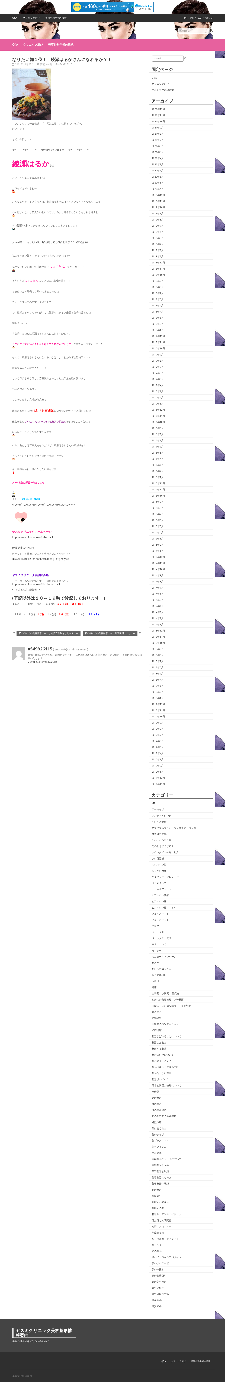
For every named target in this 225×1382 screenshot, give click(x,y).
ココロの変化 (159, 834)
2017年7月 (158, 366)
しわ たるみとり (161, 840)
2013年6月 (158, 667)
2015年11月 (158, 489)
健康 (154, 987)
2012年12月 (158, 704)
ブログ (155, 926)
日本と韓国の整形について (166, 1085)
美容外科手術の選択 (56, 17)
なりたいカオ (159, 870)
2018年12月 (158, 262)
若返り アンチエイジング (166, 1214)
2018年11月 (158, 268)
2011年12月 (158, 777)
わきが (155, 962)
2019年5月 (158, 238)
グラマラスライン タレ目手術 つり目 (174, 827)
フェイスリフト (160, 913)
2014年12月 (158, 557)
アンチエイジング (161, 815)
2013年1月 (158, 698)
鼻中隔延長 (158, 1287)
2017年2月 (158, 397)
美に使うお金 (159, 1128)
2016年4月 (158, 458)
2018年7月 (158, 293)
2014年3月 (158, 612)
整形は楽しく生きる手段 (165, 1067)
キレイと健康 (159, 821)
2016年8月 (158, 434)
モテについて (159, 944)
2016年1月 (158, 477)
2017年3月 (158, 391)
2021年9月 (158, 127)
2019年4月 (158, 244)
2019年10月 (158, 207)
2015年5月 (158, 526)
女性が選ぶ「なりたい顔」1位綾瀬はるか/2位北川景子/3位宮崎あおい (50, 242)
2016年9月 (158, 428)
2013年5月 (158, 673)
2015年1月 (158, 550)
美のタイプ (158, 1134)
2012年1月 (158, 771)
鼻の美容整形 (159, 1281)
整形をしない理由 (161, 1073)
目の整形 (157, 1103)
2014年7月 (158, 587)
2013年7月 (158, 661)
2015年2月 (158, 544)
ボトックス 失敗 (161, 938)
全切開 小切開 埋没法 (165, 993)
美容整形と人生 (160, 1165)
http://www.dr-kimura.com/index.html (32, 537)
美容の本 (157, 1153)
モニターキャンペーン (164, 956)
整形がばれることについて (166, 1036)
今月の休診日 (159, 975)
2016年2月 (158, 471)
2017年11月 (158, 342)
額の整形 (157, 1251)
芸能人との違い (160, 1202)
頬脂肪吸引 (158, 1232)
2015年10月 (158, 495)
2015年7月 (158, 514)
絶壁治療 (157, 1122)
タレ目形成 (158, 858)
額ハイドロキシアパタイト (166, 1257)
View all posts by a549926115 (44, 662)
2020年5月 (158, 182)
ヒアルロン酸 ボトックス (166, 907)
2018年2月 (158, 323)
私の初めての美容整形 (164, 1116)
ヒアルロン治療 (160, 895)
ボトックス (158, 932)
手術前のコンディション (165, 1024)
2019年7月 (158, 225)
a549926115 (65, 64)
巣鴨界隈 (157, 1018)
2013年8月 (158, 655)
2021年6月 (158, 146)
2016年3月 (158, 465)
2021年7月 (158, 139)
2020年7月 (158, 170)
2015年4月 (158, 532)
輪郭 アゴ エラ (161, 1226)
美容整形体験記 (160, 1183)
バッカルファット (161, 889)
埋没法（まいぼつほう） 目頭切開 (171, 1005)
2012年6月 (158, 741)
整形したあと (159, 1042)
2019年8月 (158, 219)
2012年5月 (158, 747)
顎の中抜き (158, 1269)
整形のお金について (163, 1054)
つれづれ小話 (159, 864)
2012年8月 (158, 728)
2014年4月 (158, 606)
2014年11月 (158, 563)
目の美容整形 (159, 1110)
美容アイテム (159, 1146)
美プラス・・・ (160, 1140)
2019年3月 (158, 250)
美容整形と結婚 (160, 1171)
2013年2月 (158, 692)
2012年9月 (158, 722)
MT (153, 803)
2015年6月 (158, 520)
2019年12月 (158, 195)
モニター (157, 950)
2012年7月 (158, 735)
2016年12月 (158, 409)
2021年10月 (158, 121)
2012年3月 (158, 759)
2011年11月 (158, 784)
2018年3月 (158, 317)
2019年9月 (158, 213)
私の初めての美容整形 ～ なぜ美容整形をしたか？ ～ (48, 633)
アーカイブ (158, 809)
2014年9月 (158, 575)
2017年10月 (158, 348)
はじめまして (159, 883)
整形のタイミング (161, 1061)
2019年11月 (158, 201)
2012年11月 (158, 710)
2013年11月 (158, 636)
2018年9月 (158, 281)
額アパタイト (159, 1245)
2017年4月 (158, 385)
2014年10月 (158, 569)
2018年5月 (158, 305)
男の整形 (157, 1097)
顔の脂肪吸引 (159, 1275)
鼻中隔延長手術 (160, 1294)
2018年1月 (158, 330)
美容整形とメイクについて (166, 1159)
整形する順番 (159, 1048)
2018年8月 (158, 287)
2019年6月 (158, 231)
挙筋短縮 (157, 1030)
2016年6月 (158, 446)
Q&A (14, 17)
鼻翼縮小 (157, 1306)
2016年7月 (158, 440)
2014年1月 (158, 624)
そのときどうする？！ (164, 846)
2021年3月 (158, 164)
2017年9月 (158, 354)
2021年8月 (158, 133)
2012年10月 (158, 716)
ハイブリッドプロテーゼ (165, 876)
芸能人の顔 (46, 64)
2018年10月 (158, 274)
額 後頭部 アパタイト (165, 1238)
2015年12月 (158, 483)
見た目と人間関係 (161, 1220)
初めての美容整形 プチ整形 (168, 999)
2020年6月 (158, 176)
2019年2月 (158, 256)
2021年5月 (158, 152)
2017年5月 (158, 379)
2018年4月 (158, 311)
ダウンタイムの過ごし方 (165, 852)
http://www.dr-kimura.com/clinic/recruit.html (36, 584)
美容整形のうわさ (161, 1177)
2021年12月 (158, 109)
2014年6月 (158, 593)
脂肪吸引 (157, 1195)
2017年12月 (158, 336)
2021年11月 (158, 115)
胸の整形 (157, 1189)
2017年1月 (158, 403)
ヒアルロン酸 (159, 901)
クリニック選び (31, 17)
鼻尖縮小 (157, 1300)
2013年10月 (158, 642)
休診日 (155, 981)
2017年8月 (158, 360)
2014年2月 (158, 618)
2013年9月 (158, 649)
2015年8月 (158, 508)
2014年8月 (158, 581)
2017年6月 (158, 373)
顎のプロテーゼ (160, 1263)
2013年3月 (158, 685)
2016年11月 (158, 416)
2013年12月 (158, 630)
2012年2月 (158, 765)
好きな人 (157, 1011)
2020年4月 (158, 189)
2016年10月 (158, 422)
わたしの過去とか (161, 968)
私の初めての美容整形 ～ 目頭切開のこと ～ (110, 633)
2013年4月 (158, 679)
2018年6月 (158, 299)
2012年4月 (158, 753)
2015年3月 (158, 538)
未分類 (155, 1091)
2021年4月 (158, 158)
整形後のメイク (160, 1079)
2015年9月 (158, 501)
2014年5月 (158, 600)
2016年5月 (158, 452)
